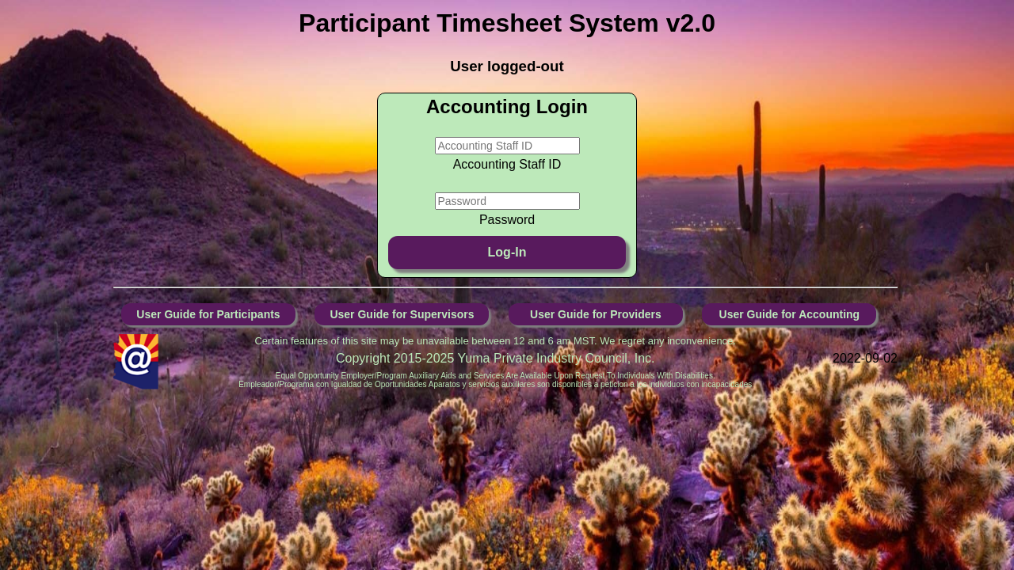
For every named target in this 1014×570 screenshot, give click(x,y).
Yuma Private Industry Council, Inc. (556, 358)
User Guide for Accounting (789, 314)
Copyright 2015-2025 (397, 358)
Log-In (507, 252)
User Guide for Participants (208, 314)
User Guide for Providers (595, 314)
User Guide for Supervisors (402, 314)
